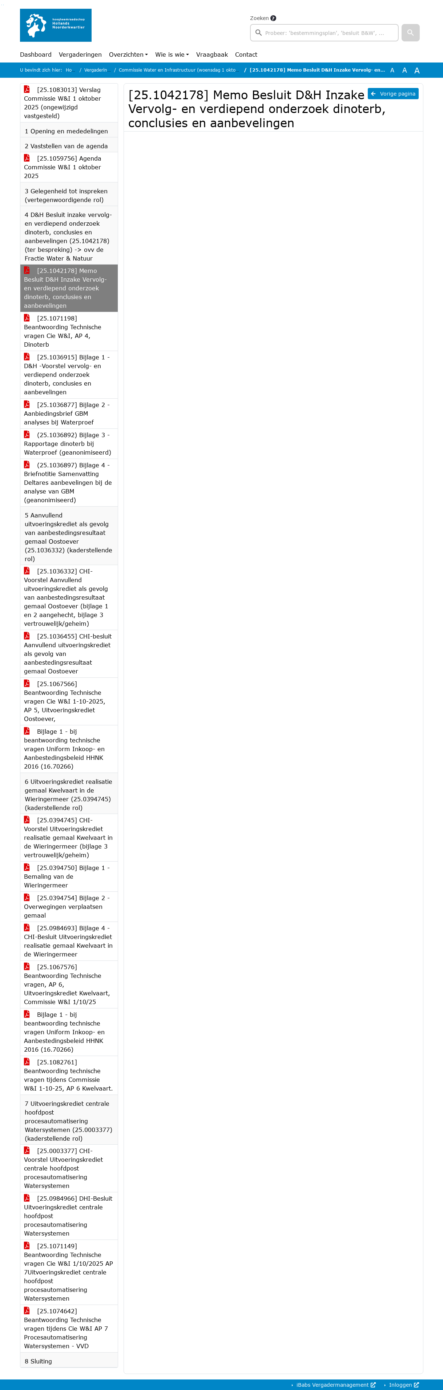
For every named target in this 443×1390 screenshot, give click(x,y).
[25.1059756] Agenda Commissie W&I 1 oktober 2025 (62, 167)
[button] (411, 32)
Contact (246, 54)
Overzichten (126, 54)
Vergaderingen (80, 54)
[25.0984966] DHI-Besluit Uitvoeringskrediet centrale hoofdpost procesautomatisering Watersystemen (68, 1216)
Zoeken (259, 18)
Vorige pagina (393, 93)
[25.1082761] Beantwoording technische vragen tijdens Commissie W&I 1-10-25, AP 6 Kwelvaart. (68, 1075)
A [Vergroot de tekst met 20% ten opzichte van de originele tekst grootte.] (404, 70)
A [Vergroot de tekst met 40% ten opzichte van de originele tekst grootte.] (417, 70)
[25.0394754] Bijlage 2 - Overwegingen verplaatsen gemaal (67, 906)
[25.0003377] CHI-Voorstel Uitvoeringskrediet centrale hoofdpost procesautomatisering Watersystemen (63, 1168)
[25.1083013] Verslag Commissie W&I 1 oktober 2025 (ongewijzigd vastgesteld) (62, 102)
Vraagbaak (212, 54)
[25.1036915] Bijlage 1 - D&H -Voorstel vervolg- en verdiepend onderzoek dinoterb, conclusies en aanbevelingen (67, 374)
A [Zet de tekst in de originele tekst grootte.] (392, 70)
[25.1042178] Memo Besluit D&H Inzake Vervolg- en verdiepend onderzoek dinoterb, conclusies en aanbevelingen (65, 288)
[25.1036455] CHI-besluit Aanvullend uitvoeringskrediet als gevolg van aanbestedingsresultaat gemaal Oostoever (68, 653)
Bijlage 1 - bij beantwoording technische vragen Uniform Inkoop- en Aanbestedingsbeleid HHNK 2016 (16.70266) (64, 749)
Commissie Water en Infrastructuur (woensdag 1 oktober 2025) (188, 70)
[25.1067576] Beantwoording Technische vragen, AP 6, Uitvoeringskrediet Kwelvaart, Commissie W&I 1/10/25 (67, 984)
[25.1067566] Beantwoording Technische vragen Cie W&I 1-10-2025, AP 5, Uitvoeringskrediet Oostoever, (64, 701)
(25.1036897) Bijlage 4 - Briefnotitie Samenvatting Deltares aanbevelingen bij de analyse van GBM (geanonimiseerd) (68, 482)
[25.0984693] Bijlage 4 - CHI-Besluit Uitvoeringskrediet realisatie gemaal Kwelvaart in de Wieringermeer (68, 941)
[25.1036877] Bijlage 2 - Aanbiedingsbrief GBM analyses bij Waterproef (67, 413)
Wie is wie (170, 54)
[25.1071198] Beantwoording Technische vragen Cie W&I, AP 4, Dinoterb (62, 331)
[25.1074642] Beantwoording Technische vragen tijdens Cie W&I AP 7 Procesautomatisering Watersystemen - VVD (66, 1328)
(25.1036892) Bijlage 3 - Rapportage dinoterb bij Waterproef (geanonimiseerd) (67, 443)
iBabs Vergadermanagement (335, 1385)
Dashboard (36, 54)
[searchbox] (324, 32)
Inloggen (403, 1385)
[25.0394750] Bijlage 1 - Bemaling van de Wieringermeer (67, 876)
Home (72, 70)
